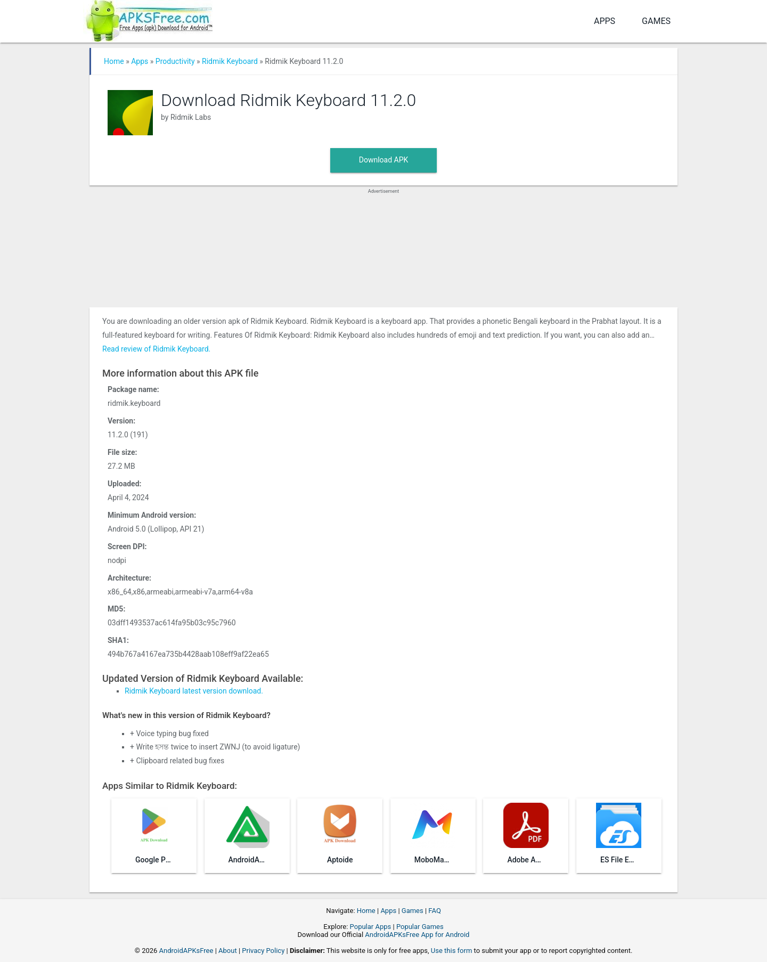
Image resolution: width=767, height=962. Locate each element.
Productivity (175, 61)
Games (656, 21)
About (227, 951)
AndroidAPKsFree (186, 951)
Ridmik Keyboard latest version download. (194, 691)
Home (114, 61)
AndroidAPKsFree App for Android (417, 935)
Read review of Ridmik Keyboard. (156, 349)
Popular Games (420, 927)
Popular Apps (370, 927)
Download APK (384, 160)
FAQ (434, 911)
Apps (604, 21)
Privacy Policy (263, 951)
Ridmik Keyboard (230, 61)
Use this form (451, 951)
